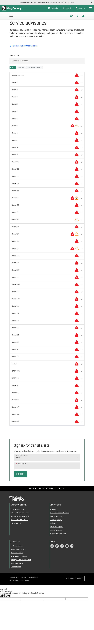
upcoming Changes (34, 67)
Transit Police (16, 567)
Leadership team (56, 516)
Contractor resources (58, 534)
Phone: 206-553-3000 (19, 520)
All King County (74, 578)
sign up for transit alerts (25, 46)
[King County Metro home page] (17, 498)
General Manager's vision (59, 513)
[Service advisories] (83, 16)
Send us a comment (18, 549)
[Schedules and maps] (71, 16)
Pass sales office (17, 553)
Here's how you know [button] (66, 2)
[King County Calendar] (53, 8)
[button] (91, 2)
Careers (53, 509)
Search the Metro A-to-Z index (47, 488)
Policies (53, 523)
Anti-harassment (17, 563)
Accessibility (14, 577)
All (13, 67)
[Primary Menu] (90, 8)
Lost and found (16, 546)
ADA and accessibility (19, 556)
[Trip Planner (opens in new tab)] (77, 16)
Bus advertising (56, 530)
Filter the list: (14, 56)
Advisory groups (56, 520)
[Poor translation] (7, 595)
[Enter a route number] (47, 61)
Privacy (23, 577)
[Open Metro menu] (11, 16)
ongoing (21, 67)
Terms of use (33, 577)
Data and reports (56, 527)
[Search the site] (80, 8)
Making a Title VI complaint (21, 560)
